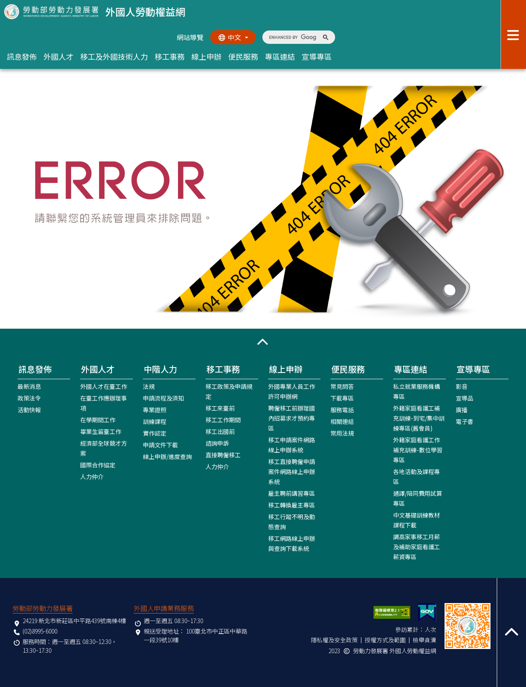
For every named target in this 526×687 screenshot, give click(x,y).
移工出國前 (220, 431)
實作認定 (154, 433)
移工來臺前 (220, 408)
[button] (263, 342)
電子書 (464, 421)
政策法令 (29, 398)
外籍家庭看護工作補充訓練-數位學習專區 (417, 450)
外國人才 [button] (58, 56)
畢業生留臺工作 (100, 431)
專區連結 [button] (280, 56)
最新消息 (29, 386)
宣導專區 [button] (317, 56)
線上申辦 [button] (206, 56)
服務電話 (342, 410)
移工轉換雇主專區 (291, 505)
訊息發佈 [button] (22, 56)
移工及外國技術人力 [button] (114, 56)
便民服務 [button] (243, 56)
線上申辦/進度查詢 (167, 456)
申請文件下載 (160, 445)
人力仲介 (92, 476)
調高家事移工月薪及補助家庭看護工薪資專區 (416, 546)
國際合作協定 (97, 465)
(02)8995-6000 (40, 631)
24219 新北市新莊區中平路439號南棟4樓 (74, 620)
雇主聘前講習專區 (291, 493)
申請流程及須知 (163, 398)
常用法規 (342, 433)
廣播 (462, 410)
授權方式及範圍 (385, 640)
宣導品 (464, 398)
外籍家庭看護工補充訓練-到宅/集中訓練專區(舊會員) (419, 418)
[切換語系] (233, 37)
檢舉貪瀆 (424, 640)
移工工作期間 (223, 420)
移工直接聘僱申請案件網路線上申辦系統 (291, 471)
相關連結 (342, 421)
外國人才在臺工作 (103, 386)
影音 (462, 386)
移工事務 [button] (170, 56)
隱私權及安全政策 (334, 640)
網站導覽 (189, 37)
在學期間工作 (97, 420)
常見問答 (342, 386)
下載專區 (342, 398)
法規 (149, 386)
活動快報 (29, 410)
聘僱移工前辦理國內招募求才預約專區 (291, 418)
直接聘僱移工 (223, 455)
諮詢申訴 (217, 443)
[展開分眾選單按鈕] (513, 34)
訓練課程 (154, 421)
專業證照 (154, 410)
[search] (292, 37)
